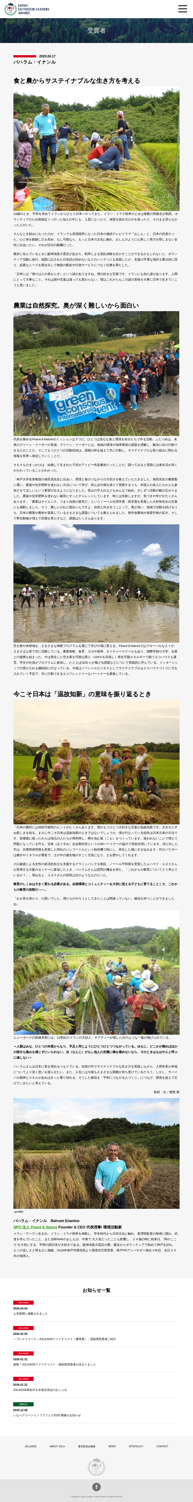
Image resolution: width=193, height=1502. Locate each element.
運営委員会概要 (86, 1446)
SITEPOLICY (136, 1446)
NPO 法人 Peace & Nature (35, 1227)
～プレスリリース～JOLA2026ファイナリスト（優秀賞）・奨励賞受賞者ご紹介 (64, 1339)
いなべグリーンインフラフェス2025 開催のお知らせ (47, 1415)
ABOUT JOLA (57, 1446)
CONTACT (162, 1446)
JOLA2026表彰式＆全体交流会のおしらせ (40, 1389)
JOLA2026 (31, 1446)
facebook (96, 1487)
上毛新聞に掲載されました (30, 1313)
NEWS (112, 1446)
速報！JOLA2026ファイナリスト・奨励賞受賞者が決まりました (54, 1364)
